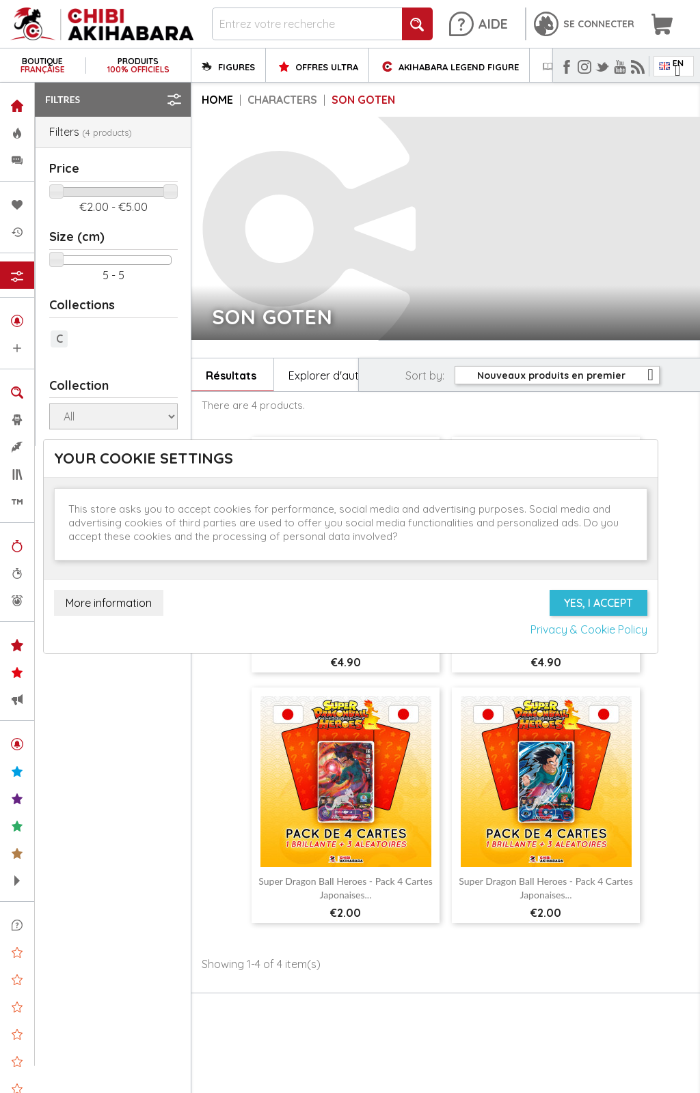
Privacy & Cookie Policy (588, 629)
